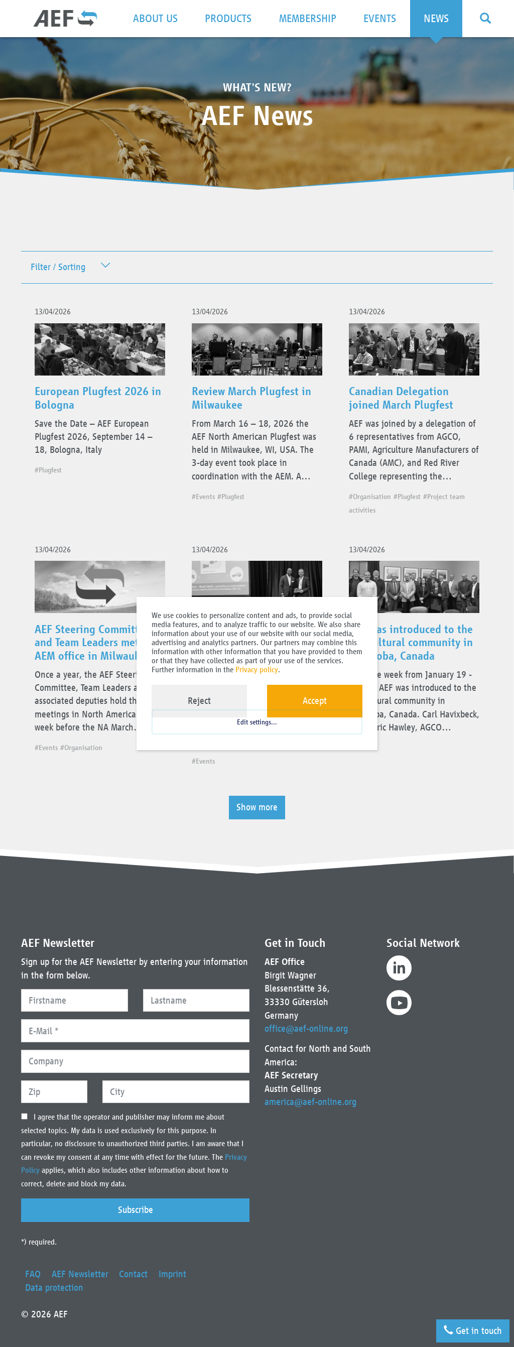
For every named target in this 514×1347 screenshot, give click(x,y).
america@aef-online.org (310, 1101)
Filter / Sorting (58, 267)
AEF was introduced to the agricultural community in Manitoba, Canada (414, 648)
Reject (199, 700)
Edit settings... (257, 726)
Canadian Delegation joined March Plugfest (404, 400)
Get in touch (472, 1329)
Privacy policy (256, 669)
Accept (315, 700)
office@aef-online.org (306, 1028)
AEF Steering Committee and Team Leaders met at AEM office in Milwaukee (96, 648)
